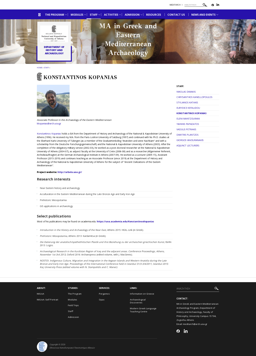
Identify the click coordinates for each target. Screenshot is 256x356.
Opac (101, 299)
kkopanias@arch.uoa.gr (49, 123)
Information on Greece (142, 293)
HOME (39, 67)
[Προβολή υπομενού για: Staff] (99, 14)
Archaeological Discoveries (138, 301)
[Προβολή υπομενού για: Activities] (120, 14)
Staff (46, 67)
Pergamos (104, 293)
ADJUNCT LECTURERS (187, 145)
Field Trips (73, 305)
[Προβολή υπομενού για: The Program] (66, 14)
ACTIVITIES (111, 14)
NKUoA (40, 293)
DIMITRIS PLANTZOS (187, 134)
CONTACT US (176, 14)
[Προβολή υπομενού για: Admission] (141, 14)
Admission (73, 317)
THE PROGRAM (54, 14)
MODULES (77, 14)
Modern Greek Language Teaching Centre (143, 310)
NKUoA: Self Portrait (47, 299)
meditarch (175, 4)
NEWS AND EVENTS (203, 14)
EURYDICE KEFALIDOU (188, 107)
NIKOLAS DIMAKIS (186, 91)
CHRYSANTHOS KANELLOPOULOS (194, 97)
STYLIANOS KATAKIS (187, 102)
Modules (72, 299)
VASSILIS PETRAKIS (186, 129)
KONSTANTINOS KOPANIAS (191, 113)
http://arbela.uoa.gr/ (70, 172)
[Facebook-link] (213, 5)
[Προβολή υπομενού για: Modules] (85, 14)
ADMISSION (132, 14)
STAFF (93, 14)
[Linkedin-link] (217, 5)
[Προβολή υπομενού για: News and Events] (217, 14)
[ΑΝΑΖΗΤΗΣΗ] (196, 5)
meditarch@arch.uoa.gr (195, 324)
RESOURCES (153, 14)
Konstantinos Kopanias (49, 133)
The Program (75, 293)
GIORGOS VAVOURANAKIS (190, 140)
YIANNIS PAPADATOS (187, 124)
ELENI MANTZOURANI (188, 118)
